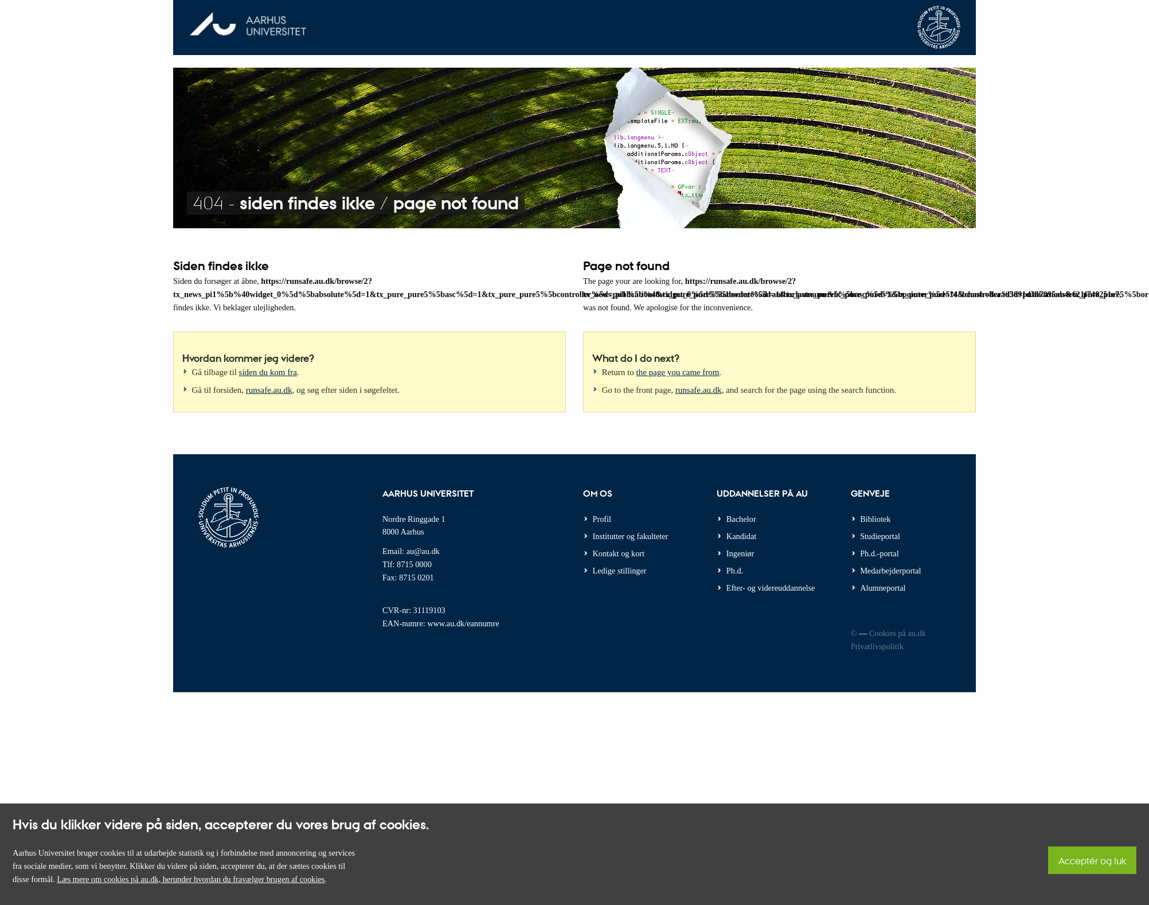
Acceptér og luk (1092, 860)
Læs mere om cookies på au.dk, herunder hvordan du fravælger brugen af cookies (191, 879)
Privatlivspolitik (877, 646)
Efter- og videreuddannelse (770, 587)
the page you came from (678, 372)
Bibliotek (875, 519)
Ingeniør (740, 553)
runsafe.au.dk (269, 390)
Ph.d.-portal (879, 553)
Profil (602, 519)
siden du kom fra (268, 372)
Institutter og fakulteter (631, 536)
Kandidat (741, 536)
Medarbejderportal (890, 570)
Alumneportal (882, 587)
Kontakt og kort (619, 553)
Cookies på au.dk (897, 633)
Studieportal (880, 536)
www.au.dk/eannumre (463, 623)
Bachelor (741, 519)
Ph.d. (734, 570)
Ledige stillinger (620, 570)
